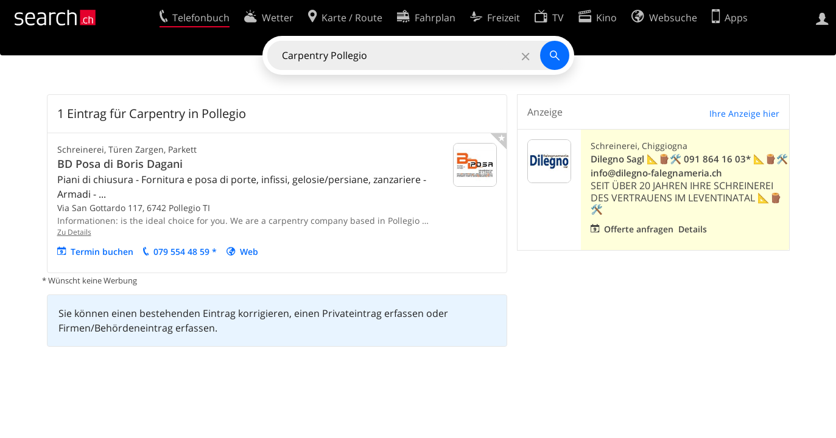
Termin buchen (102, 251)
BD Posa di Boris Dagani (120, 163)
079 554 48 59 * (185, 251)
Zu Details (74, 232)
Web (249, 251)
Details (692, 229)
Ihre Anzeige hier (744, 113)
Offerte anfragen (638, 229)
